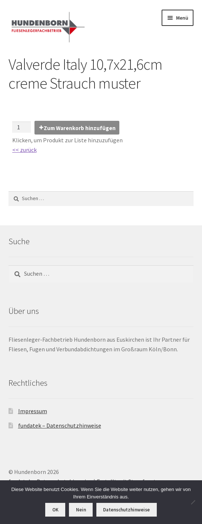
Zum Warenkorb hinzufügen (80, 128)
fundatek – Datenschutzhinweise (59, 425)
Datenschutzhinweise (126, 510)
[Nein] (192, 502)
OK (55, 510)
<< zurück (24, 149)
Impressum (32, 411)
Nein (81, 510)
